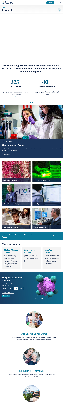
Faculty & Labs (16, 97)
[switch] (59, 10)
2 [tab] (32, 102)
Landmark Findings (7, 141)
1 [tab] (30, 102)
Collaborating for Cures (34, 333)
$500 (4, 288)
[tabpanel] (16, 88)
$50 (21, 288)
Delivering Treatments (31, 370)
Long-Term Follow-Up (49, 251)
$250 (10, 288)
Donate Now (6, 296)
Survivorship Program (29, 251)
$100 (16, 288)
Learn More (47, 97)
